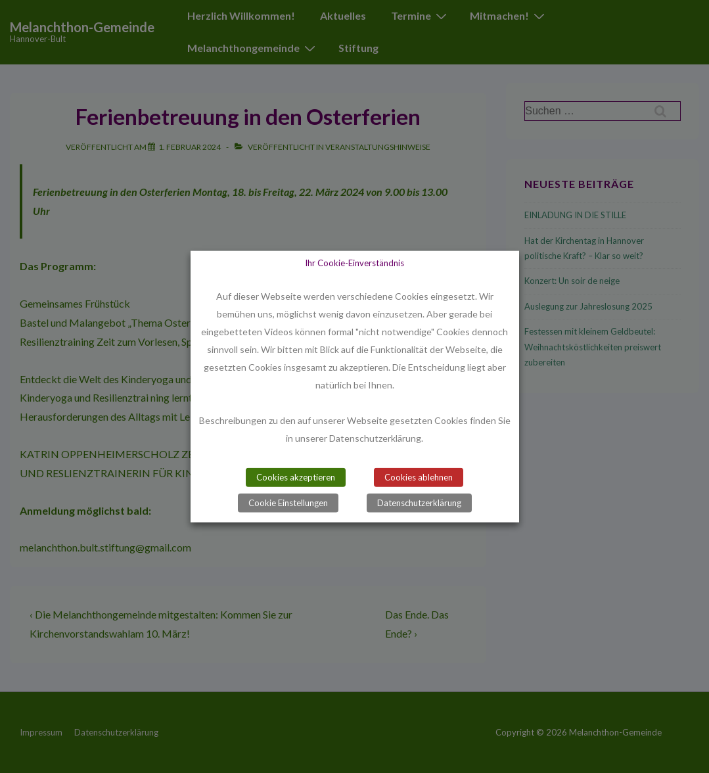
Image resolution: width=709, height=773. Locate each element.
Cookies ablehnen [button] (418, 476)
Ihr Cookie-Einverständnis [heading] (354, 263)
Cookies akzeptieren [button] (295, 476)
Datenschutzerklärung (419, 502)
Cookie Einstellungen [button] (288, 502)
